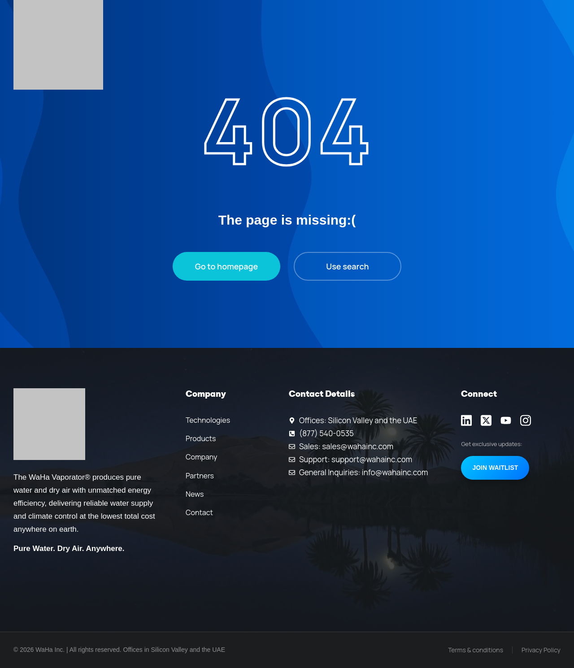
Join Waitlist (495, 467)
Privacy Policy (541, 650)
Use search (347, 266)
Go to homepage (226, 266)
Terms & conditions (475, 650)
